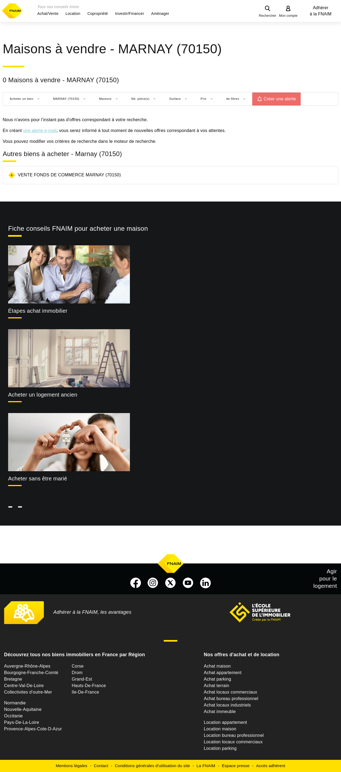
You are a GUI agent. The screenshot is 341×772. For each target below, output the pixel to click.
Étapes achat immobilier (37, 311)
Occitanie (13, 716)
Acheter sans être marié (37, 478)
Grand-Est (82, 679)
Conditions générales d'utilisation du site (152, 765)
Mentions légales (71, 765)
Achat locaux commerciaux (230, 692)
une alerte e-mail (39, 130)
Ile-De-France (85, 692)
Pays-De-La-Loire (21, 722)
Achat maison (217, 666)
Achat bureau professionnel (231, 698)
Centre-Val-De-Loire (24, 685)
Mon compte (288, 16)
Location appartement (225, 722)
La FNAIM (205, 765)
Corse (78, 666)
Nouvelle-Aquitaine (23, 709)
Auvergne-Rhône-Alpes (27, 666)
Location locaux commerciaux (233, 742)
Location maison (220, 729)
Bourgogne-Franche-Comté (31, 672)
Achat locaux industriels (227, 705)
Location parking (220, 748)
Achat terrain (216, 685)
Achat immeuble (220, 711)
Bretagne (13, 679)
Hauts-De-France (89, 685)
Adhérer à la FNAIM (321, 10)
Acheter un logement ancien (42, 395)
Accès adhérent (270, 765)
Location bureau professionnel (234, 735)
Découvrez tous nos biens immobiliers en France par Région (74, 654)
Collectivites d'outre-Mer (28, 692)
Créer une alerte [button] (280, 99)
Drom (77, 672)
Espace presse (236, 765)
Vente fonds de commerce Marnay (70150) (69, 175)
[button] (48, 13)
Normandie (15, 703)
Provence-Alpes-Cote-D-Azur (33, 729)
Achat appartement (222, 672)
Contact (101, 765)
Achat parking (217, 679)
